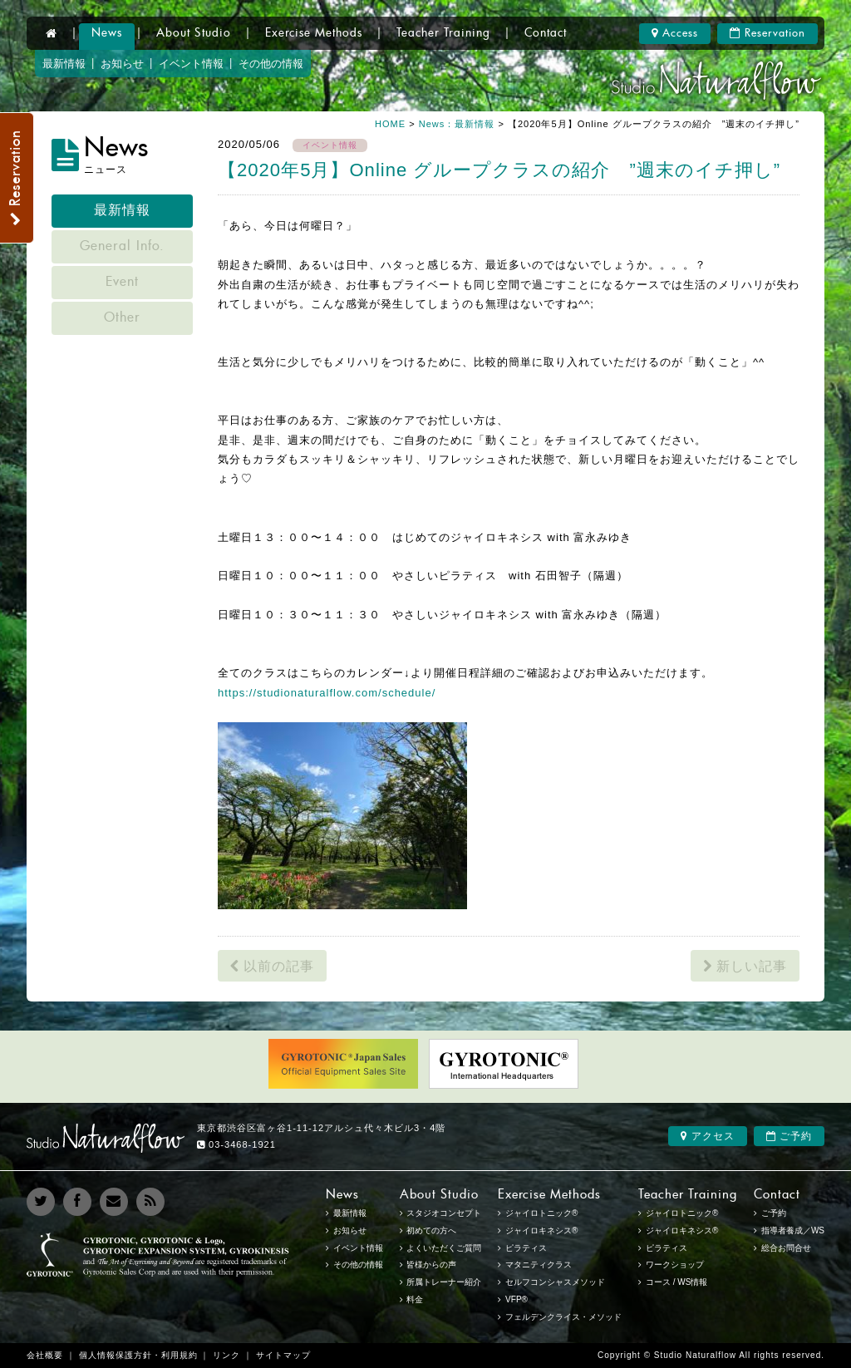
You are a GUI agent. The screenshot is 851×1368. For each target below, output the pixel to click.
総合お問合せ (786, 1247)
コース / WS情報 (676, 1282)
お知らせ (122, 63)
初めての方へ (431, 1230)
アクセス (707, 1136)
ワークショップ (675, 1264)
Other (122, 318)
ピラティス (666, 1247)
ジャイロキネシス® (682, 1230)
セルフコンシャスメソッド (555, 1282)
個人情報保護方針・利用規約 (138, 1355)
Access (675, 33)
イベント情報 (191, 63)
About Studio (193, 33)
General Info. (122, 246)
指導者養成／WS (792, 1230)
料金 (414, 1299)
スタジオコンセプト (443, 1213)
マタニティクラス (538, 1264)
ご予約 (789, 1136)
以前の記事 (272, 965)
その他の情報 (271, 63)
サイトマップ (283, 1355)
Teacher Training (443, 33)
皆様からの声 (431, 1264)
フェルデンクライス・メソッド (563, 1316)
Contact (545, 33)
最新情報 (64, 63)
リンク (226, 1355)
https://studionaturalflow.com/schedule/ (326, 692)
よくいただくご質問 (443, 1247)
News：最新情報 (457, 124)
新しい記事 (745, 965)
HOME (390, 124)
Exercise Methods (313, 33)
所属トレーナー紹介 (443, 1282)
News (106, 33)
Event (122, 282)
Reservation (767, 33)
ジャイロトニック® (682, 1213)
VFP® (516, 1299)
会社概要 (45, 1355)
